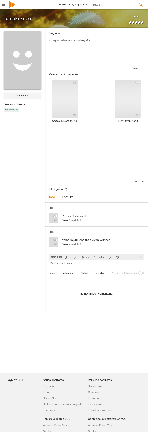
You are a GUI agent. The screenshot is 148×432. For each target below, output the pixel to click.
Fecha (52, 273)
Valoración (68, 273)
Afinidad (100, 273)
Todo (52, 197)
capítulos (74, 220)
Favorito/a (22, 95)
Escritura (67, 197)
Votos (84, 273)
